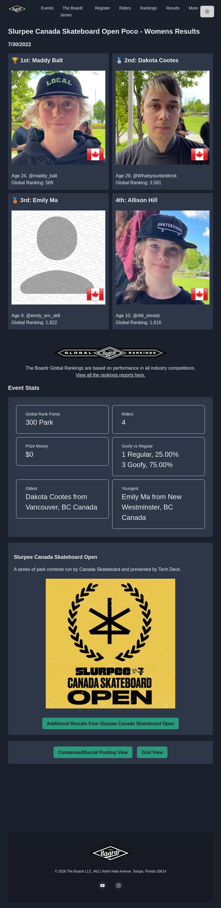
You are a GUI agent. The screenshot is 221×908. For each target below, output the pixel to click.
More (193, 8)
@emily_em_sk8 (43, 315)
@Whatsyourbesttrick (155, 175)
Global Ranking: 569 (32, 182)
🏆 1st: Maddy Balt (37, 60)
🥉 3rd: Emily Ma (35, 200)
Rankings (148, 8)
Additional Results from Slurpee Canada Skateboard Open (110, 723)
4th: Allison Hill (136, 200)
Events (47, 8)
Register (102, 8)
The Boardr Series (71, 11)
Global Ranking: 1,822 (34, 322)
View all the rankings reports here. (110, 375)
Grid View (152, 752)
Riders (125, 8)
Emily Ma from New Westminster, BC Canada (152, 507)
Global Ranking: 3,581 (138, 182)
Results (173, 8)
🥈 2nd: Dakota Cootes (147, 60)
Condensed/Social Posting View (93, 752)
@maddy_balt (43, 175)
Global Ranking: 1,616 (138, 322)
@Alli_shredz (146, 315)
